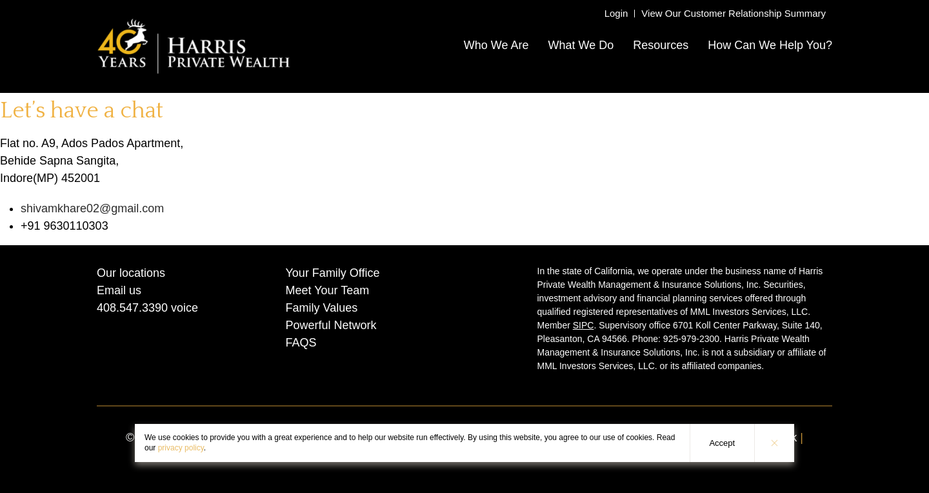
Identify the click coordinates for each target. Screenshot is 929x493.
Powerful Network (331, 325)
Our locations (131, 273)
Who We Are (496, 45)
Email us (119, 290)
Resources (660, 45)
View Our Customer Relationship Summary (733, 13)
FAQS (301, 342)
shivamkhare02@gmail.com (92, 208)
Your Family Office (333, 273)
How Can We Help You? (770, 45)
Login (616, 13)
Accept (722, 443)
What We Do (581, 45)
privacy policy (181, 447)
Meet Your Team (328, 290)
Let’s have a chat (81, 110)
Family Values (322, 307)
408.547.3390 (132, 307)
